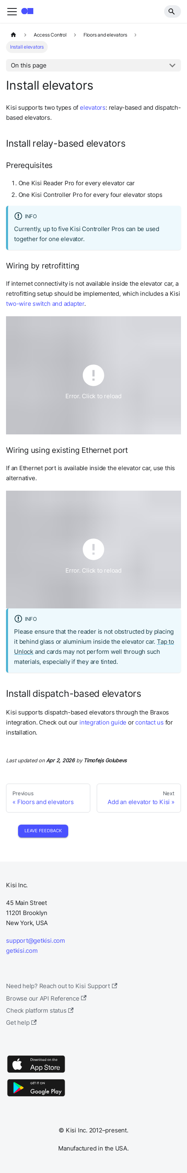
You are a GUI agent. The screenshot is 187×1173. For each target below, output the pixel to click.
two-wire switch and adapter (45, 303)
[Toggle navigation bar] (12, 12)
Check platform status (39, 1010)
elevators (93, 107)
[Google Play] (36, 1096)
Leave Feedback (43, 830)
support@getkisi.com (35, 940)
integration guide (102, 722)
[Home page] (13, 35)
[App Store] (36, 1072)
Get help (21, 1022)
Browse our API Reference (46, 998)
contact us (149, 722)
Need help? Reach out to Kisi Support (61, 986)
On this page (29, 65)
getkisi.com (21, 950)
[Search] (172, 11)
